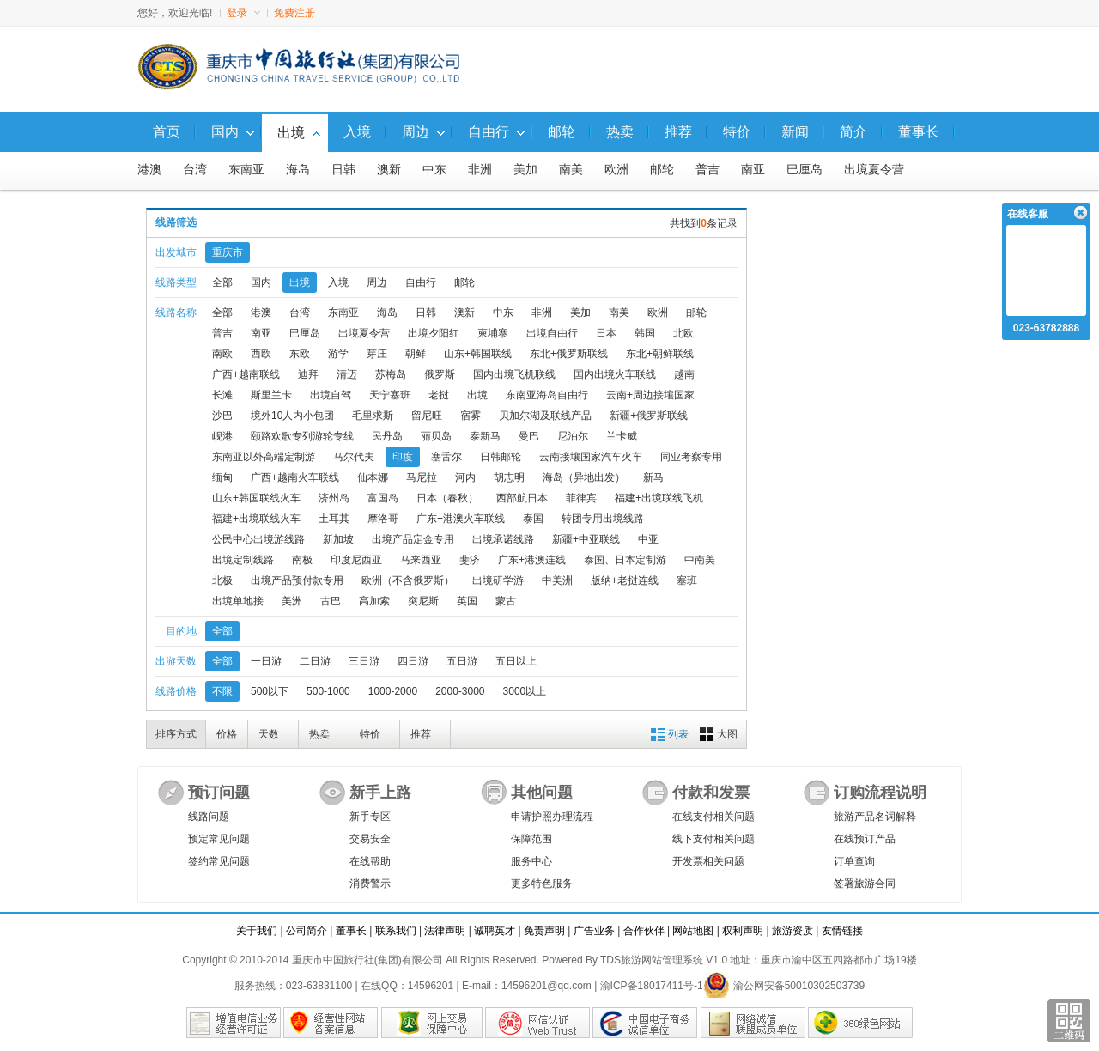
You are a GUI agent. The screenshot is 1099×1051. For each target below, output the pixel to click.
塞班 (687, 580)
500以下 (269, 691)
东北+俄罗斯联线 (569, 354)
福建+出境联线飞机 (659, 498)
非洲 (480, 169)
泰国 (533, 519)
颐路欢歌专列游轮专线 (302, 436)
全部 (222, 282)
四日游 (413, 661)
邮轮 (662, 169)
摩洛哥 (382, 519)
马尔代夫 (353, 457)
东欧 (299, 354)
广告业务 (594, 931)
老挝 (438, 395)
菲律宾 (581, 498)
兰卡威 (621, 436)
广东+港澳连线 (532, 560)
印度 (402, 457)
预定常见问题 (219, 839)
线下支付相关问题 (713, 839)
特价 (370, 734)
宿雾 (470, 416)
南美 (571, 169)
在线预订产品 (865, 839)
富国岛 (382, 498)
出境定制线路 (243, 560)
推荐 (420, 734)
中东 (434, 169)
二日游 (315, 661)
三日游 (364, 661)
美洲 (292, 601)
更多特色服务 (542, 884)
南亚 (753, 169)
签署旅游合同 (865, 884)
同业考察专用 (691, 457)
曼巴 (529, 436)
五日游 (461, 661)
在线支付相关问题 (713, 817)
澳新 (389, 169)
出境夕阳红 (433, 333)
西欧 (261, 354)
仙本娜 (372, 477)
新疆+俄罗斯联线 (649, 416)
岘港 (222, 436)
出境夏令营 (874, 169)
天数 (268, 734)
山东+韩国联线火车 (256, 498)
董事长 (351, 931)
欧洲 (616, 169)
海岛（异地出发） (584, 477)
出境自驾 (330, 395)
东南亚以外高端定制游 (263, 457)
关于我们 (256, 931)
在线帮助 (370, 861)
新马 (653, 477)
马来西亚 (420, 560)
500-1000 (328, 691)
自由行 (420, 282)
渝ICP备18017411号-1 (651, 986)
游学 (338, 354)
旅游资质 (792, 931)
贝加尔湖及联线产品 (545, 416)
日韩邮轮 (500, 457)
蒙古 (505, 601)
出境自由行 (552, 333)
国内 (261, 282)
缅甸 (222, 477)
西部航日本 (522, 498)
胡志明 (509, 477)
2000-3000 (459, 691)
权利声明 (742, 931)
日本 (606, 333)
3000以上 (525, 691)
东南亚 (246, 169)
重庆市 (227, 252)
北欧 (683, 333)
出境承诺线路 (503, 539)
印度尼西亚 (356, 560)
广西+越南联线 (246, 374)
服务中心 (531, 861)
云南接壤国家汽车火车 (590, 457)
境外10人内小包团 (292, 416)
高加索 (374, 601)
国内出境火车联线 (615, 374)
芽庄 (377, 354)
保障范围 (531, 839)
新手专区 (370, 817)
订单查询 (854, 861)
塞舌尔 (446, 457)
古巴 (330, 601)
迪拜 (308, 374)
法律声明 (444, 931)
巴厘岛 (804, 169)
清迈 (347, 374)
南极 (302, 560)
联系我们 (395, 931)
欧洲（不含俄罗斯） (407, 580)
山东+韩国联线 (478, 354)
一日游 (266, 661)
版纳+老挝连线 (625, 580)
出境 (299, 282)
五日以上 (516, 661)
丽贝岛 (436, 436)
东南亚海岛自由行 (547, 395)
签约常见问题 (219, 861)
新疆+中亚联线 (586, 539)
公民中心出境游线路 (258, 539)
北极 (222, 580)
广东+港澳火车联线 (460, 519)
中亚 (648, 539)
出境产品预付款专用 (297, 580)
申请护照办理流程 (552, 817)
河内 (465, 477)
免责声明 (544, 931)
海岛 (298, 169)
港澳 (149, 169)
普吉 (707, 169)
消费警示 (370, 884)
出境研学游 (498, 580)
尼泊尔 (572, 436)
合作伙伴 (644, 931)
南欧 (222, 354)
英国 (467, 601)
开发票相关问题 (708, 861)
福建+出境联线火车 (256, 519)
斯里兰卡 (271, 395)
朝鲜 (415, 354)
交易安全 (370, 839)
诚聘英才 (494, 931)
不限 (222, 691)
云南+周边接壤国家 (650, 395)
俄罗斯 (439, 374)
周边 (377, 282)
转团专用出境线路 (603, 519)
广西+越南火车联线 (295, 477)
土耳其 (334, 519)
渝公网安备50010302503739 (784, 986)
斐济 (469, 560)
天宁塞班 (389, 395)
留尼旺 (426, 416)
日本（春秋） (447, 498)
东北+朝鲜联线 (660, 354)
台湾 (195, 169)
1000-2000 (392, 691)
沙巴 (222, 416)
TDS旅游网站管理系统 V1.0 (663, 960)
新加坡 (338, 539)
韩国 (645, 333)
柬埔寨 (492, 333)
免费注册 (294, 13)
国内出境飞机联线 (514, 374)
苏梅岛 (390, 374)
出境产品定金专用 (413, 539)
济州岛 (334, 498)
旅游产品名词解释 (875, 817)
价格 (226, 734)
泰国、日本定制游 (625, 560)
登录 (243, 13)
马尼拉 (421, 477)
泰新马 (485, 436)
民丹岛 (387, 436)
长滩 (222, 395)
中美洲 (557, 580)
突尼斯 (423, 601)
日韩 (343, 169)
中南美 (699, 560)
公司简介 (306, 931)
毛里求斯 (372, 416)
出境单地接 (238, 601)
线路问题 (208, 817)
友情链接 (842, 931)
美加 (525, 169)
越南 (684, 374)
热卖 (319, 734)
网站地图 (692, 931)
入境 (338, 282)
